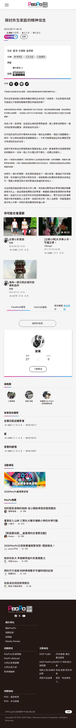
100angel (48, 246)
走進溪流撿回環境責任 (17, 583)
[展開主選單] (6, 5)
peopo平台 (13, 549)
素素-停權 (29, 401)
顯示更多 (18, 68)
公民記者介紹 (10, 667)
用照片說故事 (45, 678)
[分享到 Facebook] (11, 84)
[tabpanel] (37, 316)
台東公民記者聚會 (14, 420)
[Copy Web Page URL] (27, 84)
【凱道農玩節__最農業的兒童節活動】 (26, 533)
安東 (11, 243)
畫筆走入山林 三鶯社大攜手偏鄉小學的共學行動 (31, 520)
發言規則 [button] (66, 307)
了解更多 (38, 369)
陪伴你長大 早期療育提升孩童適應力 (24, 558)
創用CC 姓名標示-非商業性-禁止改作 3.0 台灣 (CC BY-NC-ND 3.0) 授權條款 (19, 73)
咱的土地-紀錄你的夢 (47, 672)
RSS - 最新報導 (11, 697)
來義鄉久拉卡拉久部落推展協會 (47, 402)
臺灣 (15, 50)
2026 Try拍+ (45, 654)
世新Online (13, 561)
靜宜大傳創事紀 (15, 586)
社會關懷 (41, 57)
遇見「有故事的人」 (63, 680)
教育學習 (18, 57)
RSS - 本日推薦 (11, 701)
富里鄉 (29, 50)
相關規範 (9, 632)
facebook (16, 616)
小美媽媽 (11, 401)
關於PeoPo (10, 628)
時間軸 (8, 637)
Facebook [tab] (18, 307)
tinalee (11, 536)
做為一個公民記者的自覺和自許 (22, 283)
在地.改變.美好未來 (64, 672)
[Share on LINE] (22, 84)
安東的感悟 (10, 446)
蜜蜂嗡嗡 (12, 511)
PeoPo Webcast (12, 658)
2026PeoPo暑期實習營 (16, 491)
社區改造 (30, 57)
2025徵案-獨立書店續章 (63, 656)
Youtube (24, 616)
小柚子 (11, 524)
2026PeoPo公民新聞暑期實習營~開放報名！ (29, 545)
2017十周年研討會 (63, 664)
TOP (68, 712)
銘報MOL (12, 574)
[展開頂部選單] (69, 5)
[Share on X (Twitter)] (16, 84)
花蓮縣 (21, 50)
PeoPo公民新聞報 (12, 654)
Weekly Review (12, 641)
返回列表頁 (37, 323)
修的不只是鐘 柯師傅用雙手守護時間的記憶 (28, 570)
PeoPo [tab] (40, 307)
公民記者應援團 (11, 663)
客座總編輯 (9, 671)
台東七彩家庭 (16, 239)
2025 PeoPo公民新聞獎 (47, 664)
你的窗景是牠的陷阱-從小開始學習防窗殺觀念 (30, 508)
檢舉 (24, 37)
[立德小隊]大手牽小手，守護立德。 (58, 240)
